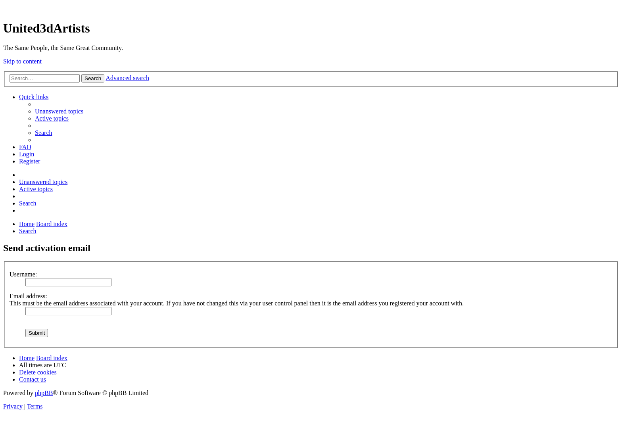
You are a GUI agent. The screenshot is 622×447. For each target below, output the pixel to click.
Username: (23, 274)
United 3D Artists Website (310, 7)
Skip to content (22, 61)
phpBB (44, 392)
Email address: (28, 296)
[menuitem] (59, 111)
